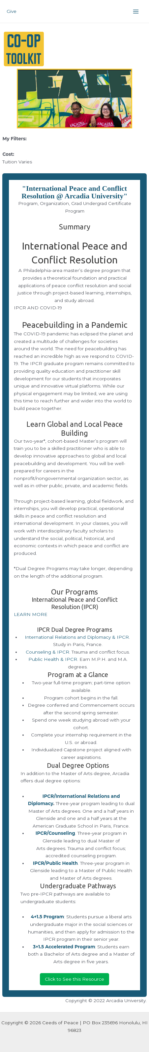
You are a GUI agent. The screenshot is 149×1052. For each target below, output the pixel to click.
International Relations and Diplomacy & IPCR (77, 637)
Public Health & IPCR (52, 659)
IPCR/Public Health (55, 863)
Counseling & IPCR (47, 652)
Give (11, 11)
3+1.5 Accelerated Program (64, 946)
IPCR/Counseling (55, 833)
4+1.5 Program (47, 916)
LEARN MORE (30, 614)
